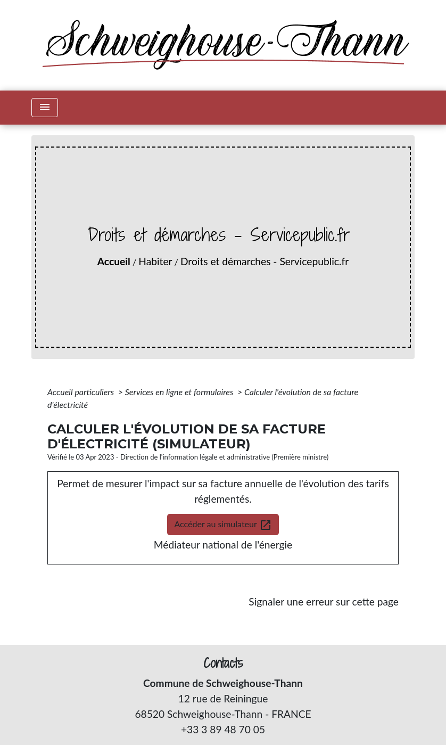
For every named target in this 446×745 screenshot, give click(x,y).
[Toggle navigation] (44, 107)
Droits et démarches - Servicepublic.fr (264, 261)
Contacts (223, 663)
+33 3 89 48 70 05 (223, 729)
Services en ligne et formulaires (180, 392)
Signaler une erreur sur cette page (324, 601)
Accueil (113, 261)
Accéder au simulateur (222, 525)
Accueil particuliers (81, 392)
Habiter (155, 261)
